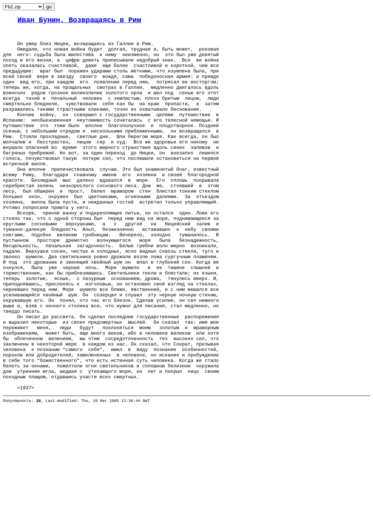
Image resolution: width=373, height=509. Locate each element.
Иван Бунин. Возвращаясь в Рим (79, 21)
